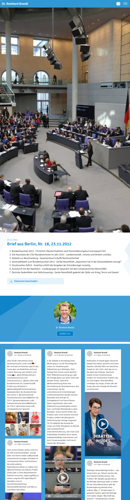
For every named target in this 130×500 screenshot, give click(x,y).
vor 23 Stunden (59, 355)
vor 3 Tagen (98, 355)
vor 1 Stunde (18, 355)
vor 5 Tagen (98, 464)
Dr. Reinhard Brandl (65, 327)
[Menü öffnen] (125, 4)
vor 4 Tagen (18, 444)
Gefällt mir (65, 333)
